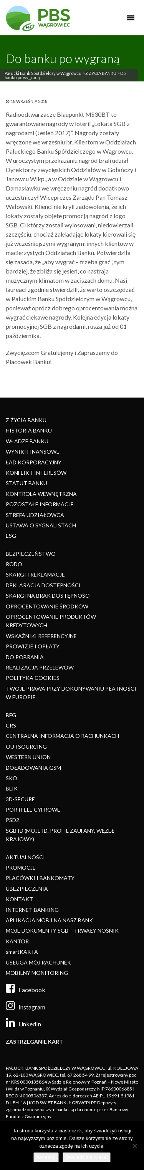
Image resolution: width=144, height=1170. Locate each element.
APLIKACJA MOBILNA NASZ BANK (49, 920)
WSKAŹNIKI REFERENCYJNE (41, 636)
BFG (11, 715)
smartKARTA (22, 951)
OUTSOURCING (26, 746)
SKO (11, 778)
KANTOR (17, 941)
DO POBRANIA (25, 657)
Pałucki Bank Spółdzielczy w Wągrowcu (43, 73)
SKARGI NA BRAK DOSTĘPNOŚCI (48, 595)
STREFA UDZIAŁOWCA (35, 515)
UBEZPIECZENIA (27, 888)
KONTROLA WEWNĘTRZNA (41, 494)
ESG (11, 535)
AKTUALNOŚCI (25, 857)
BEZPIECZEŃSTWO (31, 553)
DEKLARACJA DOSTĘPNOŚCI (43, 585)
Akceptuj (46, 1157)
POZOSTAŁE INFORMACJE (40, 504)
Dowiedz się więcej (87, 1157)
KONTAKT (19, 899)
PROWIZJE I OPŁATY (33, 646)
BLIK (12, 788)
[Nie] (134, 1146)
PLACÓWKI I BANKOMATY (40, 878)
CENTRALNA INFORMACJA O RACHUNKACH (62, 735)
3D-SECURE (20, 799)
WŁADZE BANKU (27, 441)
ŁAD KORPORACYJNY (33, 462)
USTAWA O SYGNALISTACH (41, 525)
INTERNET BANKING (32, 910)
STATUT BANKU (26, 483)
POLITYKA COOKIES (33, 677)
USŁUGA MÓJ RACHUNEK (38, 962)
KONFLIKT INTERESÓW (36, 472)
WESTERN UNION (28, 757)
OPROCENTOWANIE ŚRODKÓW (47, 606)
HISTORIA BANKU (29, 430)
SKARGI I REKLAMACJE (35, 574)
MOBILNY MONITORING (37, 972)
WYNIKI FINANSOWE (33, 451)
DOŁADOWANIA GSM (33, 767)
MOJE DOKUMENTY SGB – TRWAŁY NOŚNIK (62, 930)
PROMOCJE (21, 867)
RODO (14, 564)
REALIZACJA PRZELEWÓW (40, 667)
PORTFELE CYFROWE (33, 809)
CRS (11, 725)
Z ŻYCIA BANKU (100, 73)
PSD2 (12, 820)
